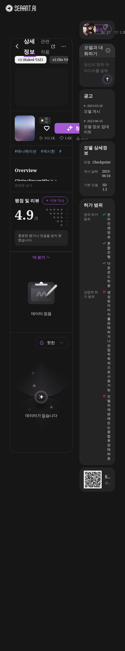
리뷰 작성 (55, 200)
